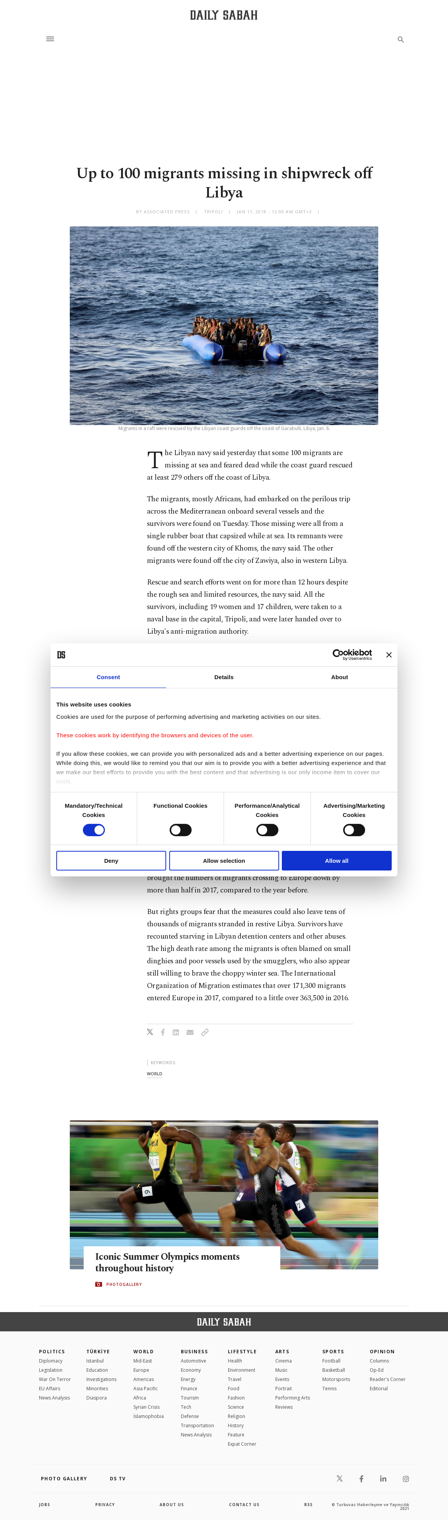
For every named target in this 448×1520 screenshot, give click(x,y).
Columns (379, 1361)
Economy (191, 1370)
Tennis (329, 1388)
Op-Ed (377, 1370)
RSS (308, 1504)
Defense (190, 1416)
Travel (234, 1379)
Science (236, 1407)
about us (172, 1504)
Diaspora (96, 1397)
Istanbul (95, 1361)
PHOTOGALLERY (124, 1284)
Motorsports (336, 1379)
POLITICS (52, 1351)
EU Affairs (49, 1388)
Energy (188, 1379)
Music (281, 1370)
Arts (282, 1351)
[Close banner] (389, 655)
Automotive (193, 1361)
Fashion (236, 1397)
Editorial (379, 1388)
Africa (139, 1397)
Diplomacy (50, 1361)
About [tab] (339, 677)
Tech (186, 1407)
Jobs (44, 1504)
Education (97, 1370)
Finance (189, 1388)
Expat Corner (242, 1444)
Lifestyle (242, 1351)
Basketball (333, 1370)
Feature (236, 1434)
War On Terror (55, 1379)
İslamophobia (148, 1416)
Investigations (101, 1379)
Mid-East (142, 1361)
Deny (111, 860)
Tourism (190, 1397)
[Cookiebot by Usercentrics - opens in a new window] (338, 655)
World (143, 1351)
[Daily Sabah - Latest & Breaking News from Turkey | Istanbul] (224, 15)
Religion (236, 1416)
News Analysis (54, 1397)
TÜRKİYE (98, 1351)
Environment (241, 1370)
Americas (143, 1379)
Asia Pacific (145, 1388)
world (154, 1073)
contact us (244, 1504)
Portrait (283, 1388)
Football (331, 1361)
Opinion (382, 1351)
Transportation (197, 1425)
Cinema (283, 1361)
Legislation (50, 1370)
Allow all (337, 860)
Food (233, 1388)
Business (194, 1351)
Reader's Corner (388, 1379)
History (236, 1425)
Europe (141, 1370)
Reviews (284, 1407)
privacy (105, 1504)
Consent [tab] (108, 677)
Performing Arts (292, 1397)
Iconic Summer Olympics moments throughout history (168, 1263)
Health (235, 1361)
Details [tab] (224, 677)
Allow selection (224, 860)
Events (282, 1379)
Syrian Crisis (146, 1407)
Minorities (97, 1388)
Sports (333, 1351)
